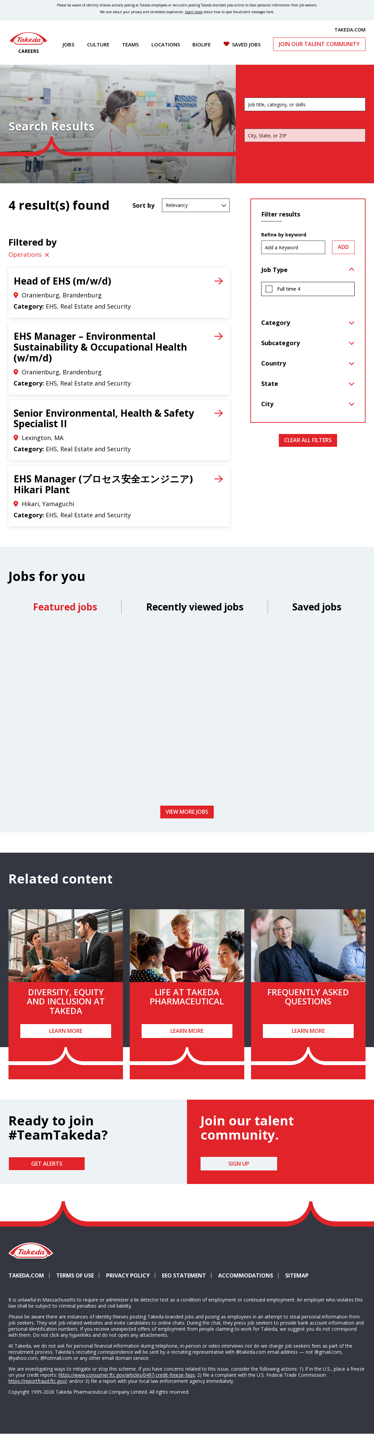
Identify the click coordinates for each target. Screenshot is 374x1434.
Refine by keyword (283, 234)
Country (273, 363)
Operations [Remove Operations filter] (25, 254)
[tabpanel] (187, 712)
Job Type (274, 270)
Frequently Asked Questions (308, 996)
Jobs (68, 44)
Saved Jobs (246, 44)
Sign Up (238, 1163)
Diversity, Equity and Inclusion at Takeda (66, 1001)
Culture (98, 44)
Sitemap (297, 1275)
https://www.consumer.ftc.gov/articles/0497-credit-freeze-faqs (127, 1375)
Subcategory (280, 343)
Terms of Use (75, 1275)
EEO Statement (184, 1275)
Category (275, 322)
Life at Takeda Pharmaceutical (187, 996)
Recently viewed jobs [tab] (195, 606)
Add (343, 247)
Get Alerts (46, 1163)
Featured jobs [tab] (65, 606)
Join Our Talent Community (319, 44)
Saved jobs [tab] (316, 606)
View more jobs (187, 811)
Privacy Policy (128, 1275)
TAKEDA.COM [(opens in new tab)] (350, 29)
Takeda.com (26, 1275)
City (267, 404)
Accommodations (248, 1275)
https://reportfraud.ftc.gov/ (37, 1381)
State (269, 383)
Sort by (143, 205)
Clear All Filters (308, 440)
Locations (165, 44)
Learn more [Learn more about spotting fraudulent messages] (194, 11)
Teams (130, 44)
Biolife (201, 44)
